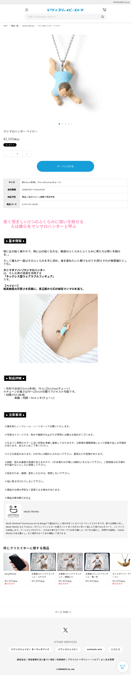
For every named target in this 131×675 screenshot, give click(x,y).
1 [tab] (59, 124)
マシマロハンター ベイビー (49, 26)
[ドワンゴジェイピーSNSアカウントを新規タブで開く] (65, 630)
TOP (5, 26)
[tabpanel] (65, 75)
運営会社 (21, 659)
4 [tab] (68, 124)
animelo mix (94, 649)
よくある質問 (107, 659)
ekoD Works (28, 26)
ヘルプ (95, 659)
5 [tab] (71, 124)
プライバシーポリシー (79, 659)
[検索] (102, 16)
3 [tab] (65, 124)
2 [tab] (62, 124)
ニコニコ (115, 649)
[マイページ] (27, 10)
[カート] (104, 10)
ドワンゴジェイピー (68, 649)
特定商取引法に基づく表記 (41, 659)
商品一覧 (15, 26)
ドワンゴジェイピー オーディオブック (30, 649)
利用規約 (61, 659)
